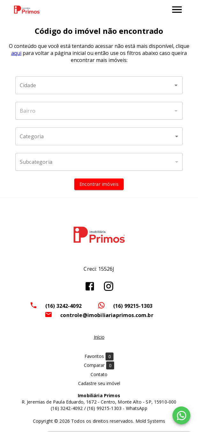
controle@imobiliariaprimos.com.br (106, 315)
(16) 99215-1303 (132, 305)
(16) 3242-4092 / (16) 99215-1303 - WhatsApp (99, 408)
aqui (16, 53)
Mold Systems (150, 421)
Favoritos (99, 356)
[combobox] (99, 85)
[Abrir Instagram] (108, 286)
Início (99, 337)
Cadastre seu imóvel (99, 383)
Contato (99, 374)
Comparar (99, 365)
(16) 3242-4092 (63, 305)
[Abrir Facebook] (89, 286)
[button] (99, 136)
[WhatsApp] (181, 415)
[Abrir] (176, 85)
